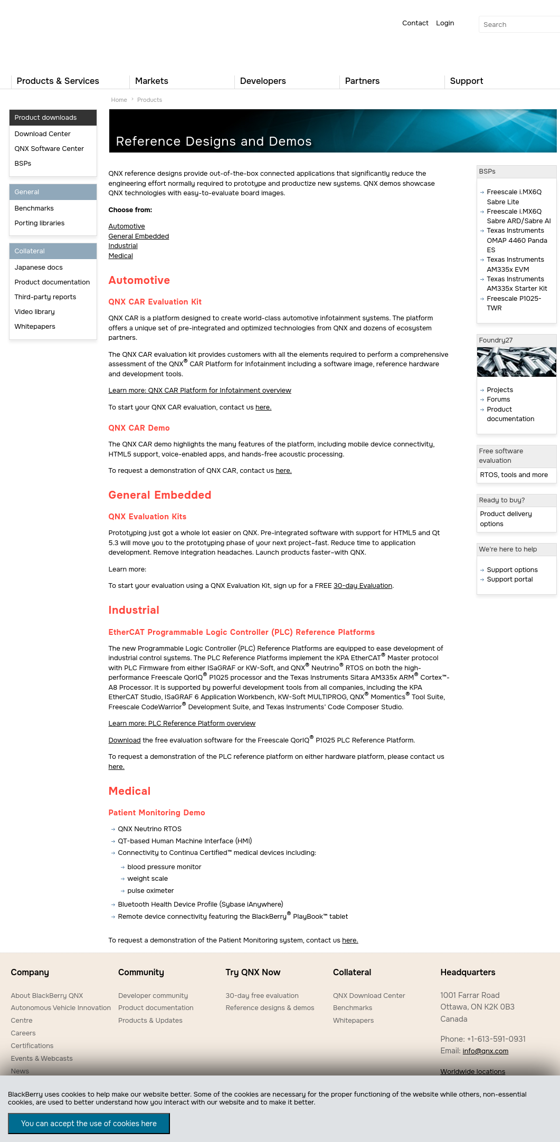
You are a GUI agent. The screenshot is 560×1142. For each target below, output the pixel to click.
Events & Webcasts (42, 1058)
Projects (500, 390)
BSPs (23, 163)
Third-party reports (46, 296)
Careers (23, 1033)
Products (149, 99)
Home (119, 99)
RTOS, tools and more (514, 475)
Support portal (510, 579)
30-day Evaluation (363, 585)
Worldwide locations (472, 1071)
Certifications (32, 1045)
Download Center (43, 133)
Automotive (127, 226)
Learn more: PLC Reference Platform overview (182, 723)
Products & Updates (150, 1020)
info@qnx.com (485, 1050)
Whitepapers (35, 326)
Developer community (153, 995)
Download (125, 740)
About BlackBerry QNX (47, 995)
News (20, 1071)
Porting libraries (40, 222)
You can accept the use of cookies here (89, 1123)
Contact (415, 22)
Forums (498, 399)
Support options (512, 570)
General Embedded (139, 236)
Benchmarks (34, 208)
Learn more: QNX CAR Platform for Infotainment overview (200, 390)
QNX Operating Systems (42, 35)
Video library (35, 311)
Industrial (123, 245)
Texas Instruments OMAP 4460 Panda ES (517, 240)
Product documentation (52, 282)
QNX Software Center (49, 148)
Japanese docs (39, 267)
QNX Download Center (369, 995)
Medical (121, 255)
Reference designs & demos (269, 1007)
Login (445, 22)
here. (263, 407)
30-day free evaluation (261, 995)
